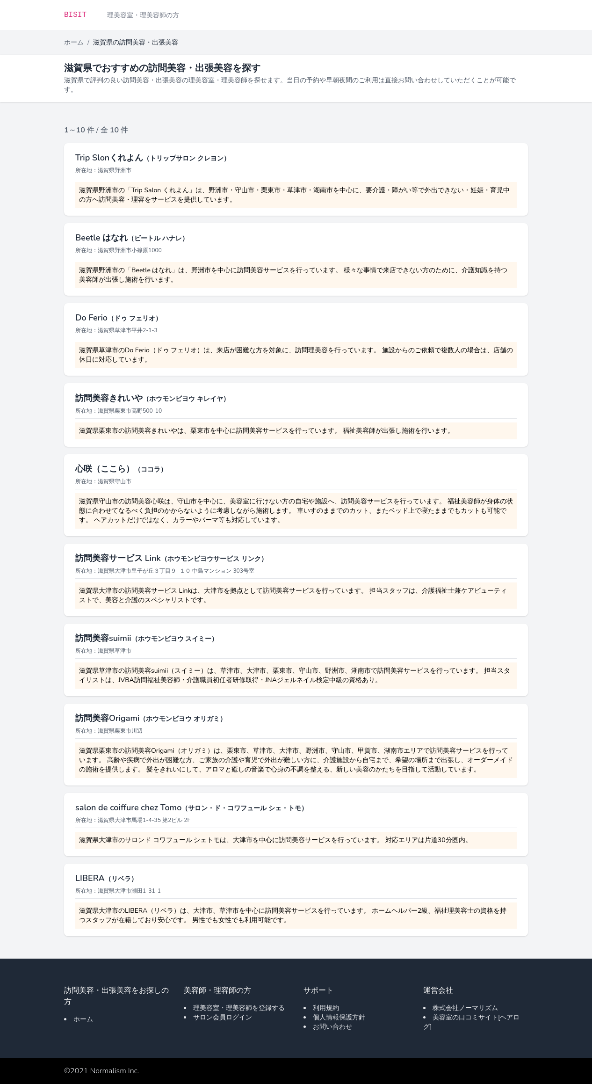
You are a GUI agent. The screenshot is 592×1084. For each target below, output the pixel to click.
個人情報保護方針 (339, 1017)
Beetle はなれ (131, 237)
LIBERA (106, 878)
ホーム (74, 42)
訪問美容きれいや (152, 398)
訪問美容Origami (150, 718)
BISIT (75, 15)
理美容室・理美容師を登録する (239, 1008)
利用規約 (326, 1008)
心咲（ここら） (121, 468)
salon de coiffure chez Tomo (191, 807)
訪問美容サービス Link (171, 558)
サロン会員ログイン (222, 1017)
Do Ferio (118, 317)
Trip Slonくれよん (152, 157)
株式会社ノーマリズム (465, 1008)
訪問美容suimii (146, 638)
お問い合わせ (332, 1026)
